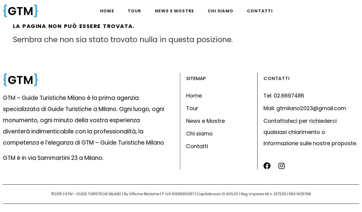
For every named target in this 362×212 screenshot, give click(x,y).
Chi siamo (220, 11)
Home (107, 11)
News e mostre (174, 11)
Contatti (260, 11)
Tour (134, 11)
